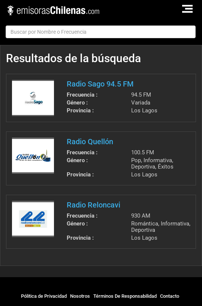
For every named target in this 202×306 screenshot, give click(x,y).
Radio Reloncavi (93, 204)
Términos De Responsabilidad (125, 296)
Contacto (169, 296)
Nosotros (80, 296)
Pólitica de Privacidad (44, 296)
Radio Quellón (90, 141)
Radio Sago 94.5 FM (100, 83)
